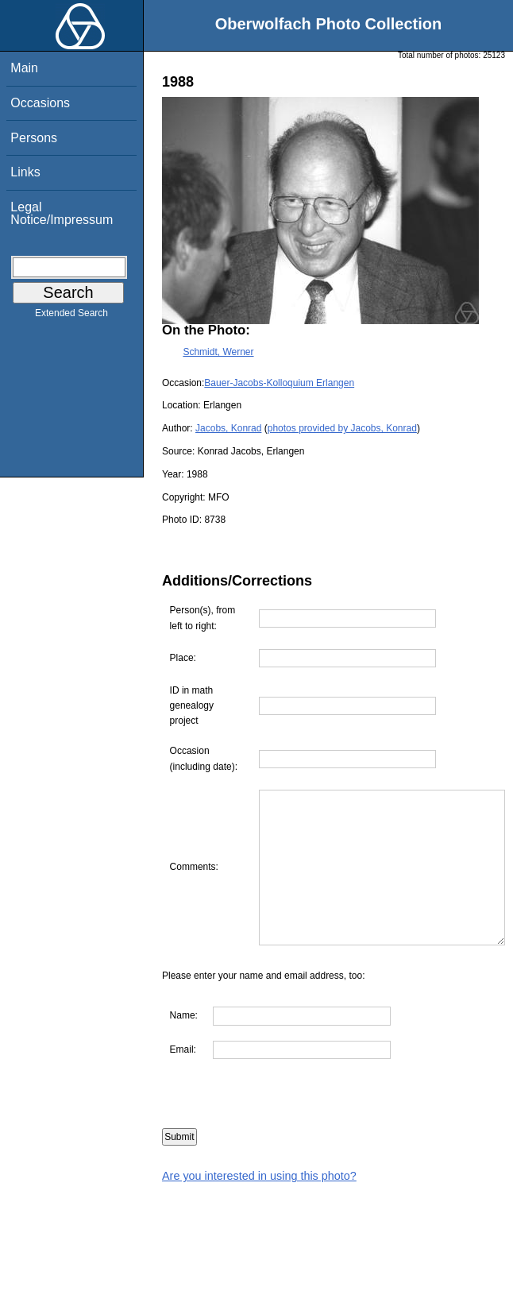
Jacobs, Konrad (228, 428)
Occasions (40, 103)
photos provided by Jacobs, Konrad (342, 428)
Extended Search (71, 316)
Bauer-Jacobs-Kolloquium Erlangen (279, 382)
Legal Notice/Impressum (61, 213)
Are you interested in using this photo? (259, 1206)
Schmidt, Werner (218, 352)
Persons (33, 138)
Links (25, 172)
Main (24, 68)
